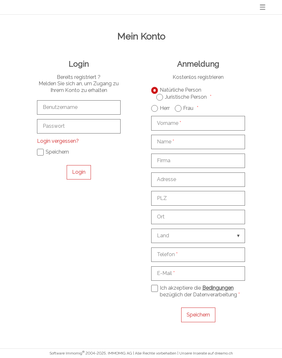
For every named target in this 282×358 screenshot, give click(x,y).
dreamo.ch (224, 353)
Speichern (198, 315)
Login (78, 172)
